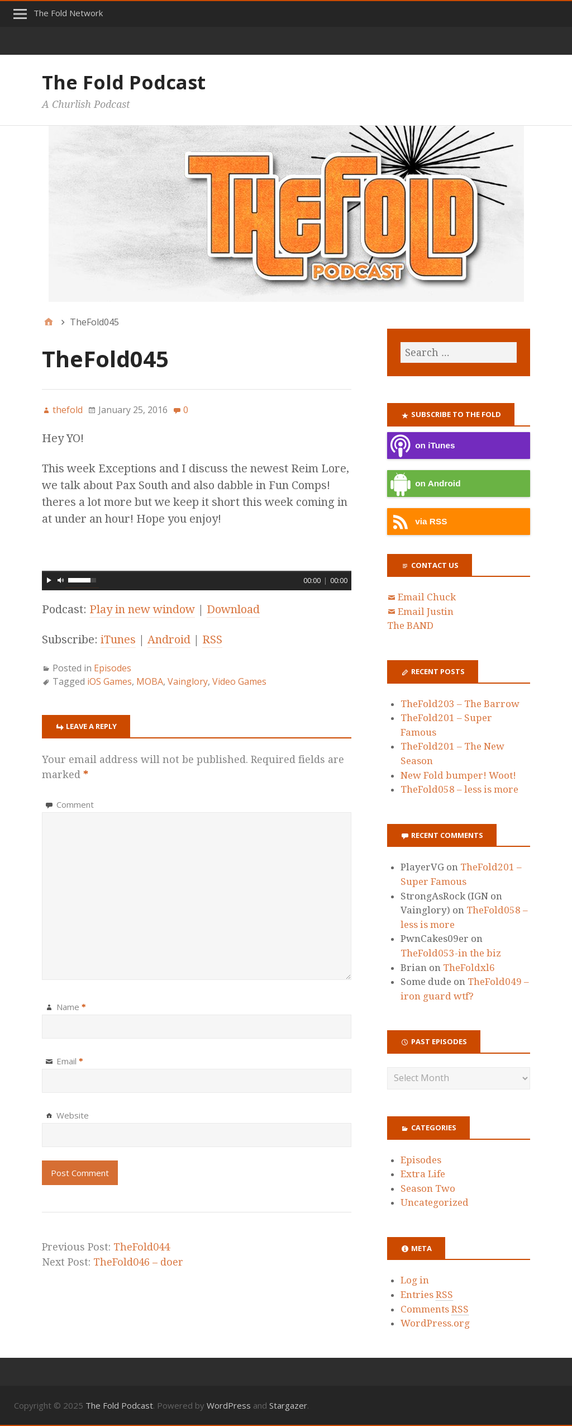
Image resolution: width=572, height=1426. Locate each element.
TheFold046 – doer (138, 1262)
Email (69, 1061)
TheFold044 (141, 1247)
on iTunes (421, 446)
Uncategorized (435, 1202)
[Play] (49, 580)
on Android (423, 484)
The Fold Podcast (124, 82)
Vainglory (188, 681)
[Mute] (60, 580)
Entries (427, 1295)
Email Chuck (427, 597)
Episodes (112, 668)
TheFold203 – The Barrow (460, 703)
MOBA (149, 681)
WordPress (229, 1405)
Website (72, 1115)
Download (233, 609)
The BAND (410, 625)
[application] (196, 579)
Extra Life (423, 1173)
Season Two (428, 1188)
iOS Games (109, 681)
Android (168, 639)
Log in (415, 1280)
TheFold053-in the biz (451, 953)
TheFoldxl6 (469, 967)
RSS (212, 639)
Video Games (239, 681)
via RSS (417, 522)
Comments (435, 1309)
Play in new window (142, 609)
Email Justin (426, 611)
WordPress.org (435, 1323)
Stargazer (288, 1405)
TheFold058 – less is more (459, 789)
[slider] (196, 571)
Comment (75, 804)
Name (71, 1006)
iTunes (118, 639)
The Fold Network (68, 12)
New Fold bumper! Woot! (458, 775)
